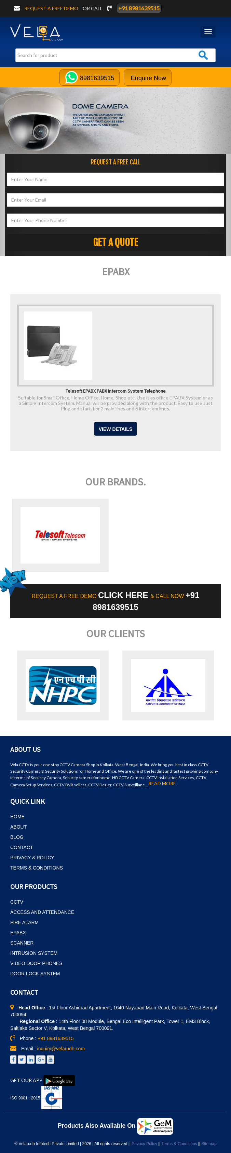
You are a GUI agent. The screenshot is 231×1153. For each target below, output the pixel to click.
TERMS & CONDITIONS (36, 868)
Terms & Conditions (179, 1143)
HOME (17, 816)
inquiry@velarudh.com (61, 1048)
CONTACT (21, 847)
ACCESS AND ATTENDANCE (42, 912)
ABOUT (18, 827)
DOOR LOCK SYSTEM (35, 973)
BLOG (17, 837)
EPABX (18, 932)
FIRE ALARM (24, 922)
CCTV (16, 902)
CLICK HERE (124, 595)
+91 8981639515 (139, 8)
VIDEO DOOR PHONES (36, 963)
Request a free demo (51, 8)
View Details (116, 429)
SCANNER (21, 943)
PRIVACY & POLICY (32, 857)
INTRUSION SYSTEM (33, 953)
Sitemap (209, 1143)
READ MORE (162, 783)
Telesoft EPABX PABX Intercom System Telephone (116, 390)
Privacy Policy (144, 1143)
